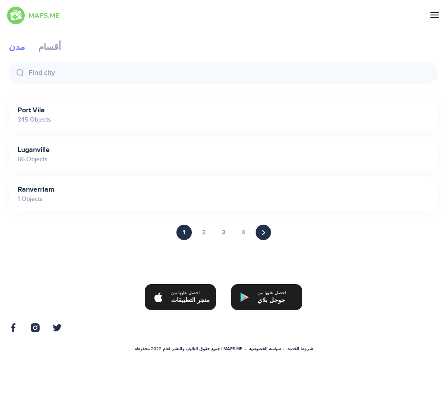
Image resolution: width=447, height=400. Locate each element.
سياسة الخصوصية (265, 349)
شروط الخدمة (300, 349)
